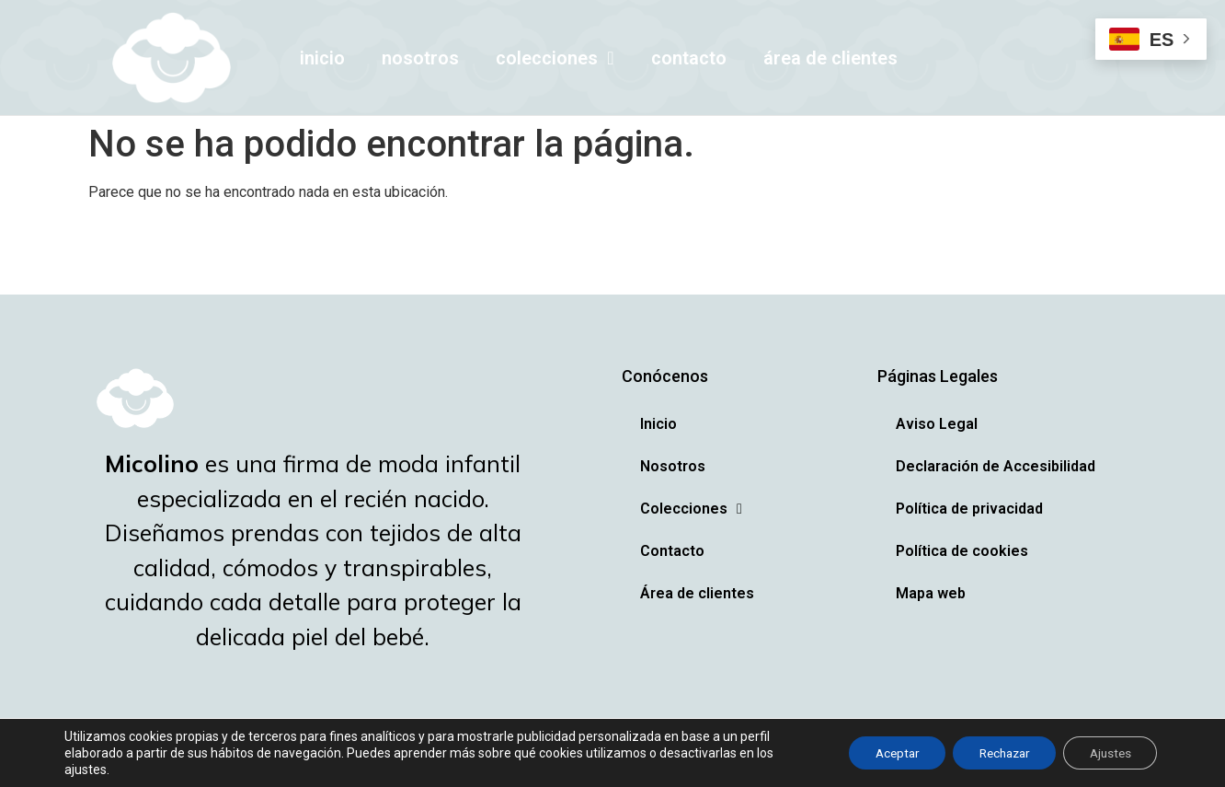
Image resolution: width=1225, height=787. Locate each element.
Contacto (689, 58)
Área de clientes (830, 58)
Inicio (322, 58)
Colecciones (554, 58)
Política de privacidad (969, 508)
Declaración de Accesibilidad (995, 466)
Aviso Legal (937, 424)
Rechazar (995, 753)
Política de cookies (962, 551)
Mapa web (931, 593)
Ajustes (1107, 753)
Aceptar (880, 753)
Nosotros (420, 58)
